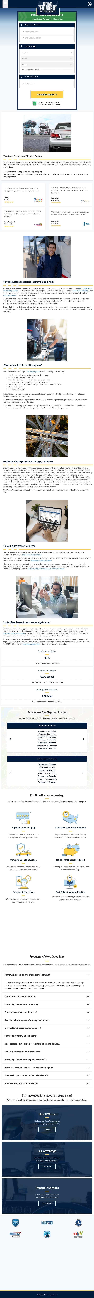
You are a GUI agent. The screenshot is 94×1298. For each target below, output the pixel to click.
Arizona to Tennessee (47, 783)
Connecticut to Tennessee (47, 795)
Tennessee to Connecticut (47, 828)
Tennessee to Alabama (47, 813)
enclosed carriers (9, 344)
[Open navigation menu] (5, 4)
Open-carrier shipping (80, 340)
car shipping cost (33, 421)
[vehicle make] (47, 107)
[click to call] (90, 4)
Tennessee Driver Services (32, 604)
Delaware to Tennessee (47, 798)
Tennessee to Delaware (47, 831)
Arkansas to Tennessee (47, 786)
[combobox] (47, 80)
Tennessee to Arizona (47, 816)
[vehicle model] (47, 113)
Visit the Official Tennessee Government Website (46, 618)
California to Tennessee (47, 789)
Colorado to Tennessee (47, 792)
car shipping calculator (31, 693)
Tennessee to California (47, 822)
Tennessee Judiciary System (41, 610)
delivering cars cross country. (14, 683)
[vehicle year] (47, 101)
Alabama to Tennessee (47, 780)
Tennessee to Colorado (47, 825)
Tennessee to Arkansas (47, 819)
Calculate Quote (47, 143)
